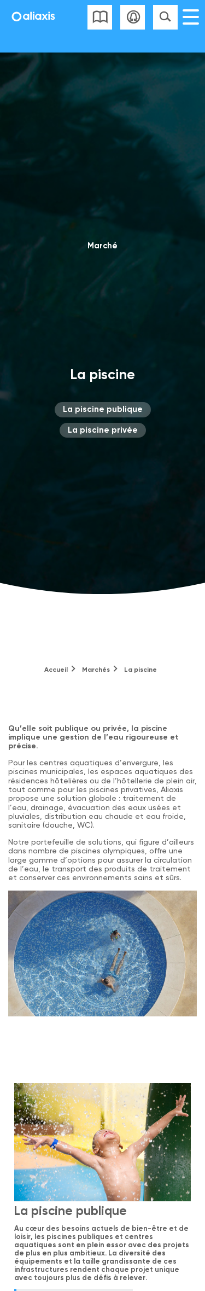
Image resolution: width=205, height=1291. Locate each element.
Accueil (56, 669)
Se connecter (132, 17)
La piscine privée (103, 430)
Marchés (96, 669)
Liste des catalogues (99, 17)
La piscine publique (103, 409)
